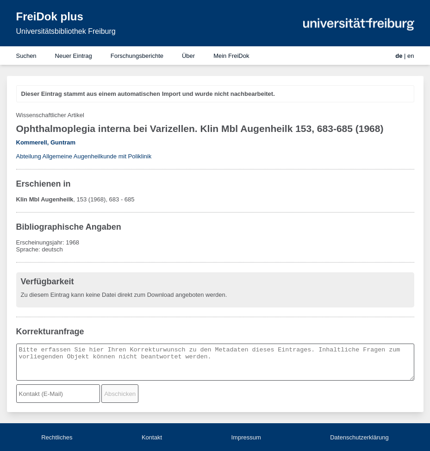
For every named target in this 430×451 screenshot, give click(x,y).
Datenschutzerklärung (359, 437)
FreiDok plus (49, 16)
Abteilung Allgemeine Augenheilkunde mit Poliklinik (84, 156)
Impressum (246, 437)
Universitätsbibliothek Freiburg (66, 31)
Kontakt (152, 437)
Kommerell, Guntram (46, 142)
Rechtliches (56, 437)
